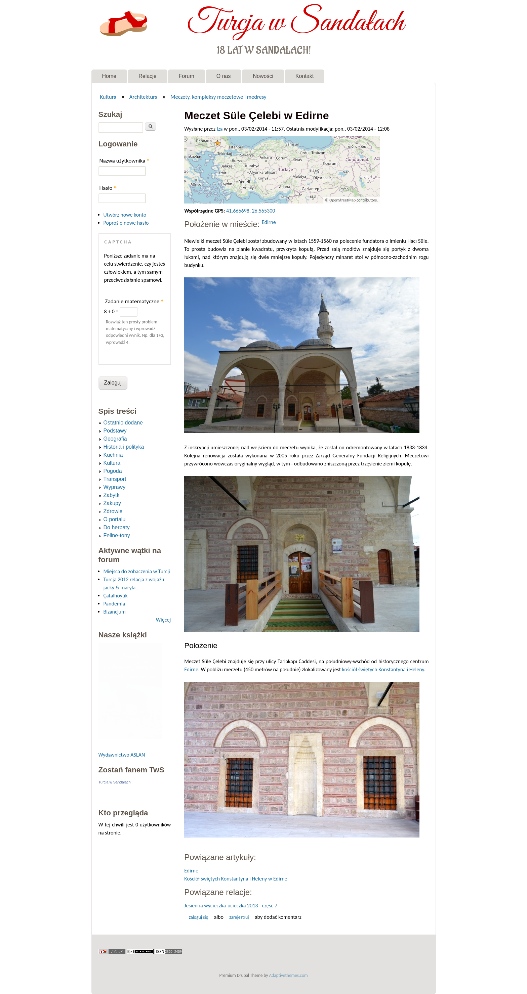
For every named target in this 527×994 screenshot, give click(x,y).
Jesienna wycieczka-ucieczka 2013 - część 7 (230, 905)
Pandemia (114, 603)
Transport (115, 479)
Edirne (269, 222)
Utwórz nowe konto (125, 215)
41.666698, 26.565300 (250, 211)
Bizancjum (115, 611)
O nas (223, 76)
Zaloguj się (198, 917)
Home (109, 76)
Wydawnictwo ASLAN (121, 755)
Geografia (115, 439)
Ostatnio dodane (123, 422)
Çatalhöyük (116, 595)
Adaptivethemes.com (288, 975)
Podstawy (115, 431)
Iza (220, 129)
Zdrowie (113, 511)
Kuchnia (113, 455)
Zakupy (112, 503)
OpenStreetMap (342, 200)
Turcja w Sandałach (295, 23)
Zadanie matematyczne (134, 301)
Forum (186, 76)
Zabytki (112, 495)
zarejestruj (239, 917)
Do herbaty (117, 527)
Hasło (108, 187)
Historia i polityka (124, 447)
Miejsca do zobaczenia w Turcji (137, 571)
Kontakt (304, 76)
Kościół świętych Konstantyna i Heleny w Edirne (235, 878)
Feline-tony (117, 535)
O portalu (115, 519)
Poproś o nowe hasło (126, 223)
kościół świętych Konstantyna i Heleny (383, 669)
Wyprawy (115, 487)
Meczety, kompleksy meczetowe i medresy (218, 96)
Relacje (147, 76)
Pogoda (113, 471)
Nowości (263, 76)
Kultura (108, 96)
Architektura (143, 96)
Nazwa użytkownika (124, 160)
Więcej (163, 620)
